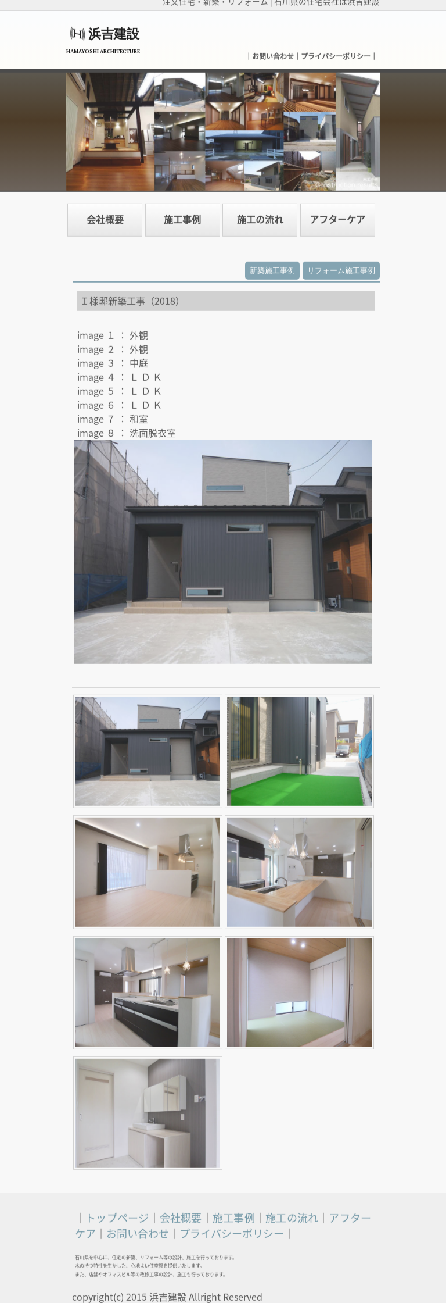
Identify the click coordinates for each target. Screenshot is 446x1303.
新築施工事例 (272, 266)
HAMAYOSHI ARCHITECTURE (103, 47)
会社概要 (105, 215)
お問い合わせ (273, 52)
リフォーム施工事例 (341, 266)
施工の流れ (260, 215)
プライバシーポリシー (336, 52)
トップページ (117, 1214)
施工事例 (182, 215)
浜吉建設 (113, 30)
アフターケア (337, 215)
